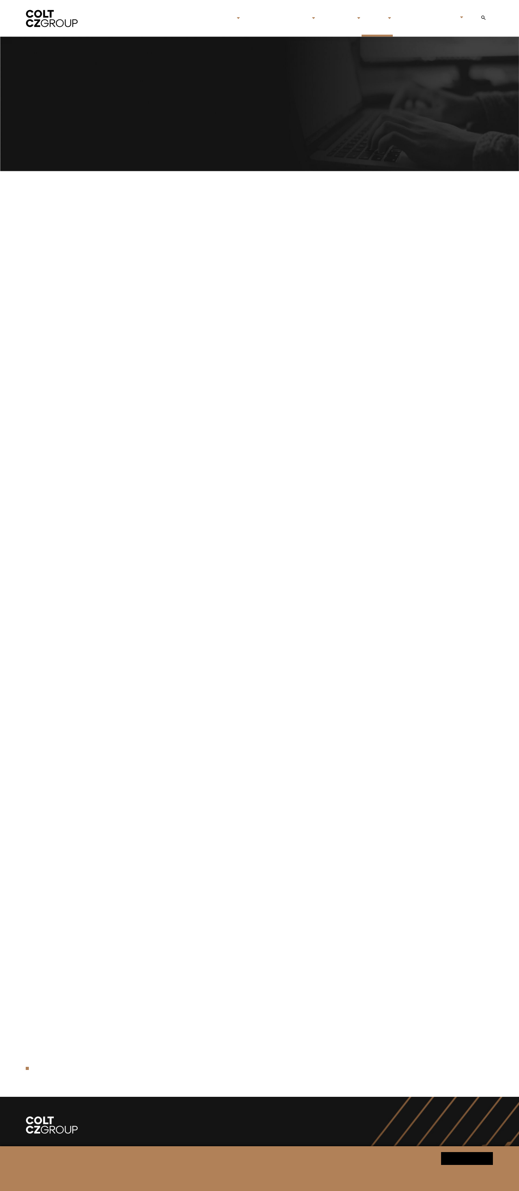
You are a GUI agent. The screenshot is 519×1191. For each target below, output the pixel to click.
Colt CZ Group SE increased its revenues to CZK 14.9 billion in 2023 (210, 800)
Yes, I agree (467, 1158)
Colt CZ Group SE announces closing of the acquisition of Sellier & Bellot (218, 762)
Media (374, 18)
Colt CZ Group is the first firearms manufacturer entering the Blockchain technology (234, 1049)
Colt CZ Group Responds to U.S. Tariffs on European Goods (199, 477)
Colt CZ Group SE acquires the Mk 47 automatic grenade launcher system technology (236, 839)
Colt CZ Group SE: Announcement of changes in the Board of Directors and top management (247, 571)
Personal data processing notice (179, 1178)
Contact (410, 18)
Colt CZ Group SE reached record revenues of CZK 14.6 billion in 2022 (214, 1010)
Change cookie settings (245, 1178)
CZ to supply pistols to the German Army (170, 220)
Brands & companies (276, 18)
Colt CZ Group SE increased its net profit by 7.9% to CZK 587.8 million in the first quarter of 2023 (252, 963)
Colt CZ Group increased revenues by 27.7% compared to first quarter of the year (230, 905)
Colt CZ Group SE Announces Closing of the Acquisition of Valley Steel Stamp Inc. (232, 430)
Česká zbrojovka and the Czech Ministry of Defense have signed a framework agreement (241, 325)
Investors (336, 18)
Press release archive (65, 1068)
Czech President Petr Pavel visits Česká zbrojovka (184, 781)
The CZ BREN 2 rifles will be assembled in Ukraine (184, 820)
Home (188, 18)
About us (217, 18)
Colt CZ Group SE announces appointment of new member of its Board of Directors (233, 676)
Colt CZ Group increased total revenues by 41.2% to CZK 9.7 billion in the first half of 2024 (243, 656)
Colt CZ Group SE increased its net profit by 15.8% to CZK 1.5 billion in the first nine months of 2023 (258, 886)
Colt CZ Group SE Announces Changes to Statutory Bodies (197, 286)
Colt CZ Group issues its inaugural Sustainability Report (193, 924)
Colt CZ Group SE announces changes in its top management (201, 590)
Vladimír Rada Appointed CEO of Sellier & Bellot (181, 383)
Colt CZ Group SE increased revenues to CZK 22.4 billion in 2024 (206, 497)
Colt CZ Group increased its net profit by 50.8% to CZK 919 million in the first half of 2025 (242, 306)
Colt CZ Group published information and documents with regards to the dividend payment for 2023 (257, 695)
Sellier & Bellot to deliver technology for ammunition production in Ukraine (221, 714)
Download (479, 220)
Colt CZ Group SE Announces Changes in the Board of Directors (205, 267)
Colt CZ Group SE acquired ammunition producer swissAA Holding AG (215, 944)
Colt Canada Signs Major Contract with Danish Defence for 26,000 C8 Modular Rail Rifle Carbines (253, 344)
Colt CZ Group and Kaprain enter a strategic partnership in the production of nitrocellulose (244, 364)
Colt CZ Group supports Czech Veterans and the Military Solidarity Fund (216, 637)
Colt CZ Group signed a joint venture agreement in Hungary (198, 1029)
